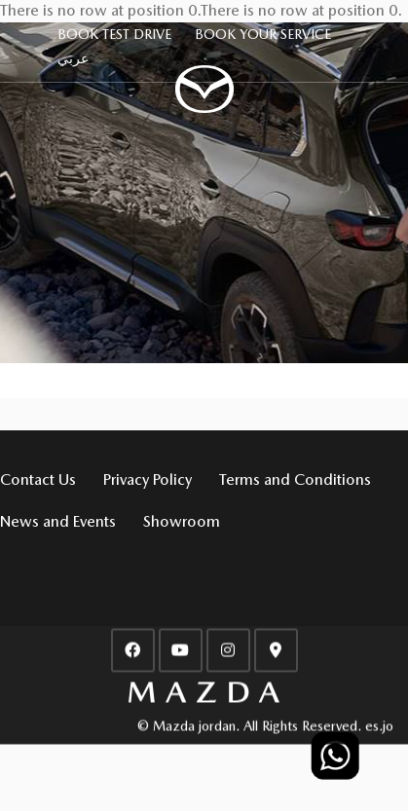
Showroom (181, 521)
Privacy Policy (147, 479)
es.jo (379, 722)
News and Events (58, 521)
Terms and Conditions (295, 479)
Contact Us (38, 479)
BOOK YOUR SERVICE (263, 34)
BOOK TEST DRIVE (114, 34)
